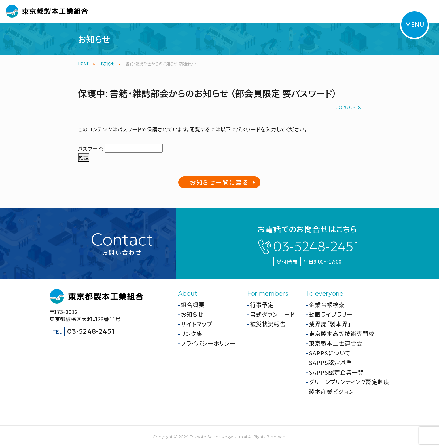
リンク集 (191, 333)
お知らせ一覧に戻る (219, 182)
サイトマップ (196, 324)
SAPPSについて (329, 353)
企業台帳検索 (327, 304)
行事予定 (262, 304)
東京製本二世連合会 (335, 343)
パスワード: (120, 148)
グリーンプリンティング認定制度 (349, 382)
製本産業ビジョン (331, 391)
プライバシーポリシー (208, 343)
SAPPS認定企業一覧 (336, 372)
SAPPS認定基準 (330, 362)
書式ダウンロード (272, 314)
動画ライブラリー (331, 314)
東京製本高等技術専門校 (341, 333)
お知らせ (192, 314)
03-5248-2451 (316, 246)
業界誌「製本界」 (330, 324)
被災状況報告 (268, 324)
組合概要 (193, 304)
